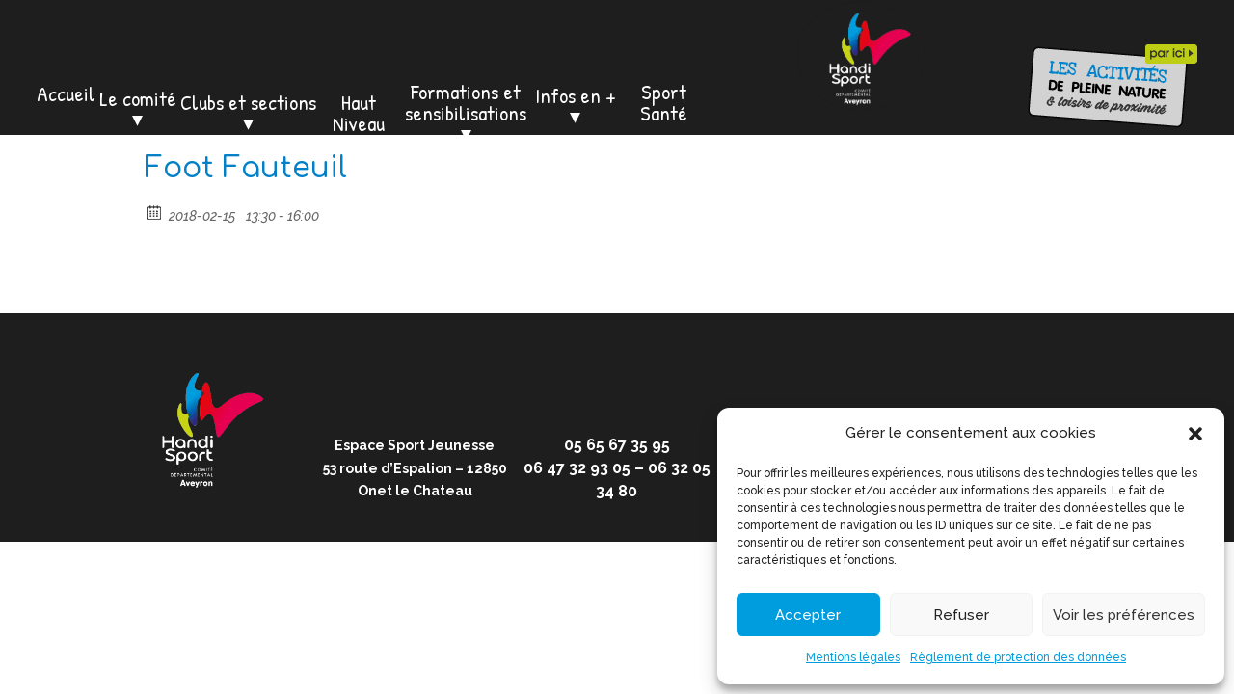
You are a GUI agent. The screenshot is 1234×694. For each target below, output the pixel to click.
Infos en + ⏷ (575, 106)
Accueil (66, 93)
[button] (1195, 433)
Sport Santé (663, 102)
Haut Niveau (359, 113)
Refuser (961, 615)
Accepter (808, 615)
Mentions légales (853, 657)
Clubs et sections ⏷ (248, 113)
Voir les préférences (1123, 615)
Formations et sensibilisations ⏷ (465, 112)
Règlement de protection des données (1018, 657)
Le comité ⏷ (137, 109)
